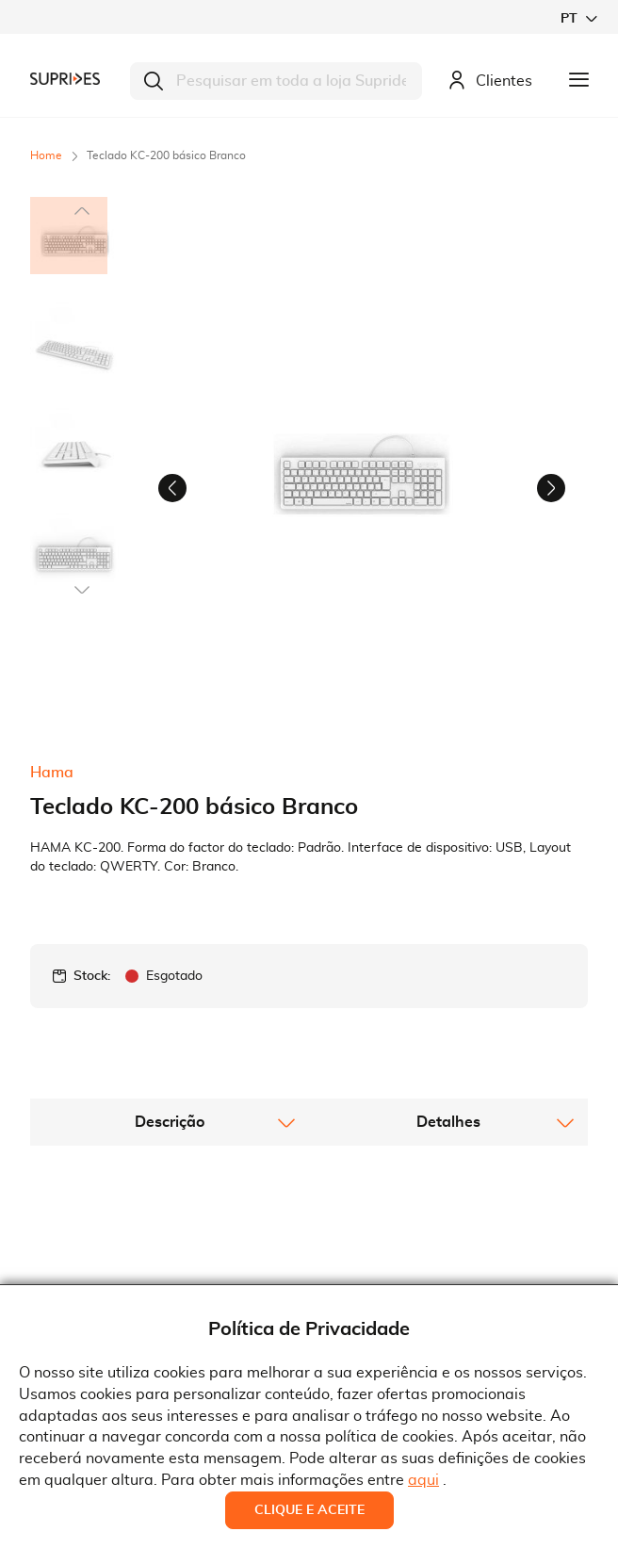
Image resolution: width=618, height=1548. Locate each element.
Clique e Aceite (309, 1510)
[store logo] (65, 79)
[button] (578, 18)
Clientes (489, 81)
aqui (423, 1480)
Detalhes (448, 1235)
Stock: (91, 1089)
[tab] (169, 1235)
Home (46, 155)
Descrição (169, 1235)
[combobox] (276, 81)
